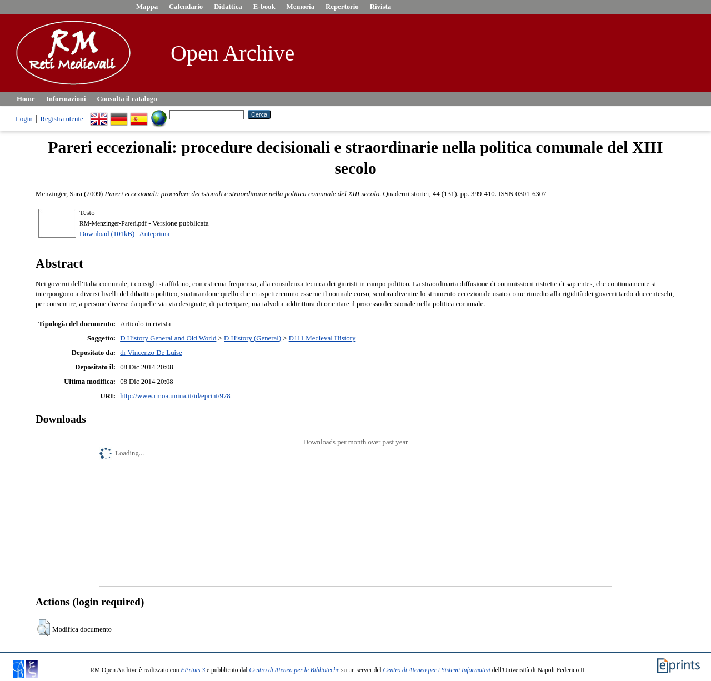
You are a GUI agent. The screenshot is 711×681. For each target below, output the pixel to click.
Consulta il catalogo (127, 99)
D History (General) (252, 338)
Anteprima (154, 234)
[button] (43, 627)
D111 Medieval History (322, 338)
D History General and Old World (168, 338)
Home (26, 99)
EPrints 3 (193, 670)
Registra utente (62, 119)
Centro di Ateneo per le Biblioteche (294, 670)
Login (24, 119)
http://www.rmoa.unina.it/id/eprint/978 (175, 396)
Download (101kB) (106, 234)
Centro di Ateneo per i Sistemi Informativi (436, 670)
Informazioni (66, 99)
